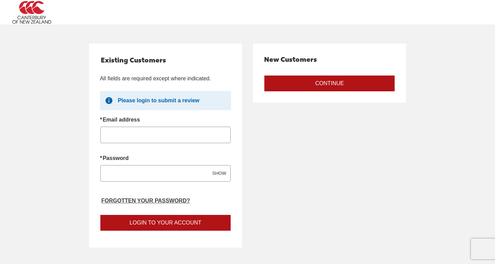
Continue (329, 83)
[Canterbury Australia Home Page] (71, 12)
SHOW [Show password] (219, 173)
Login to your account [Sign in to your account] (165, 223)
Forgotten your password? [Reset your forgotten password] (145, 201)
